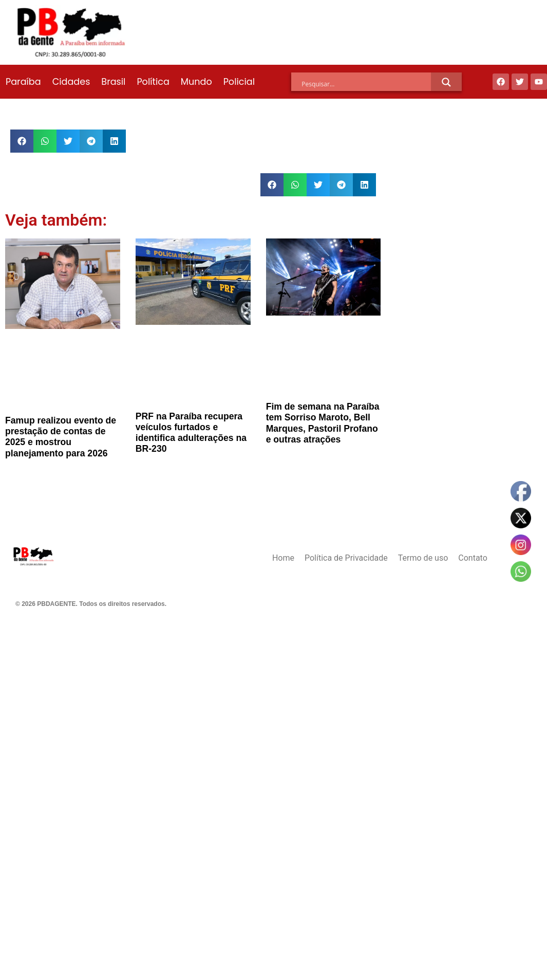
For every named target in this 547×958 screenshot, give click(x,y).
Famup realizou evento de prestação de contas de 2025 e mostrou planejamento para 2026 (60, 436)
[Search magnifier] (446, 82)
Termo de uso (423, 558)
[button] (21, 141)
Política (153, 82)
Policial (239, 82)
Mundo (196, 82)
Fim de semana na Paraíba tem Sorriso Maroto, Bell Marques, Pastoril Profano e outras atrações (323, 422)
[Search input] (366, 84)
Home (283, 558)
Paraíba (23, 82)
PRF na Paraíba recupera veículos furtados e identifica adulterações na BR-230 (191, 432)
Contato (472, 558)
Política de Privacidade (346, 558)
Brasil (113, 82)
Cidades (71, 82)
